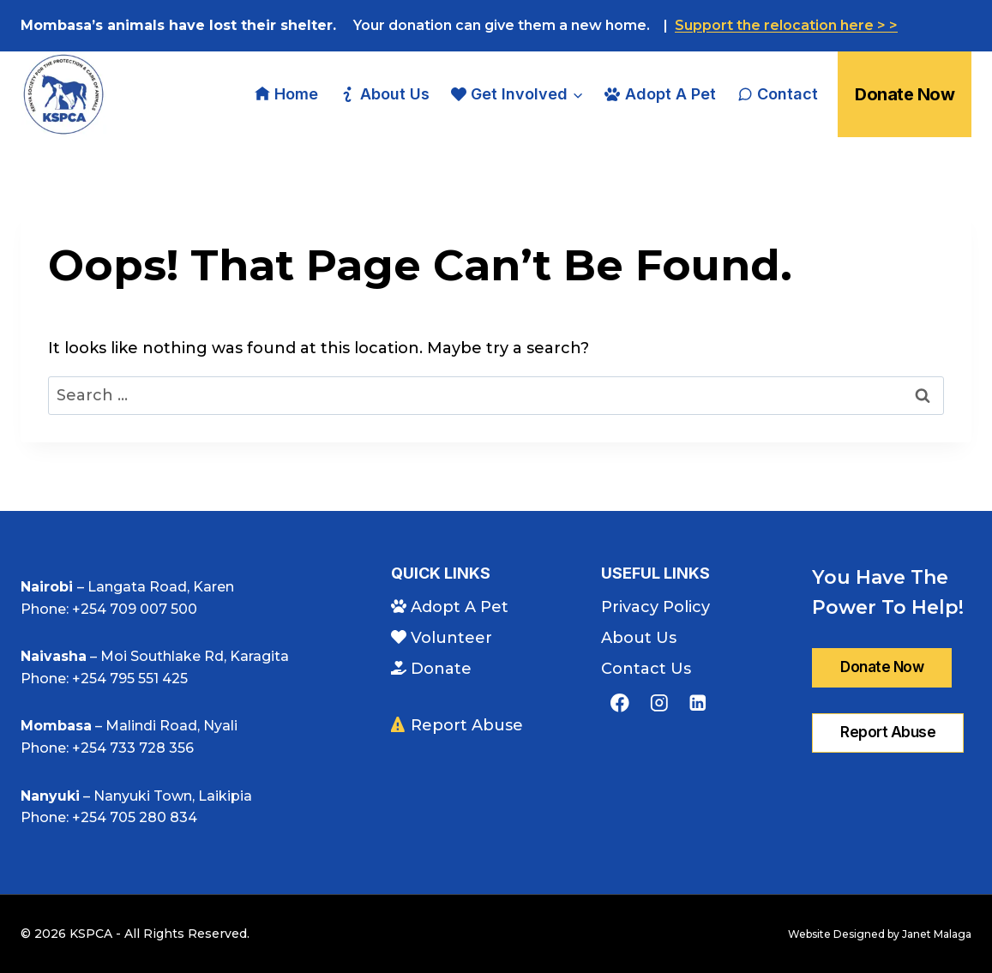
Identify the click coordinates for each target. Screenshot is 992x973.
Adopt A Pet (659, 94)
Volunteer (441, 637)
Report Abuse (457, 725)
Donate (431, 668)
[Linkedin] (697, 702)
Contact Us (646, 668)
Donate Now (904, 94)
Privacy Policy (655, 607)
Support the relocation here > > (786, 25)
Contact (777, 94)
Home (286, 94)
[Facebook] (619, 702)
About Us (384, 94)
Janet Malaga (936, 934)
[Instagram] (658, 702)
